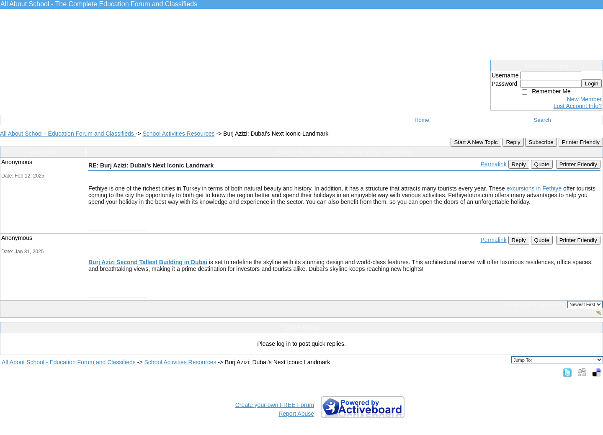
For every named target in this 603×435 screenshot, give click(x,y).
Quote (541, 164)
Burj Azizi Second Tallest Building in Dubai (147, 262)
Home (422, 120)
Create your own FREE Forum (274, 405)
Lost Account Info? (578, 106)
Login (591, 83)
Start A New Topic (475, 142)
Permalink (493, 164)
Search (542, 120)
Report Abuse (296, 413)
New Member (584, 99)
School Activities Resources (178, 133)
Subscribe (540, 142)
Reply (513, 142)
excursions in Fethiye (534, 188)
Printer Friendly (581, 142)
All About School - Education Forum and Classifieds (68, 133)
